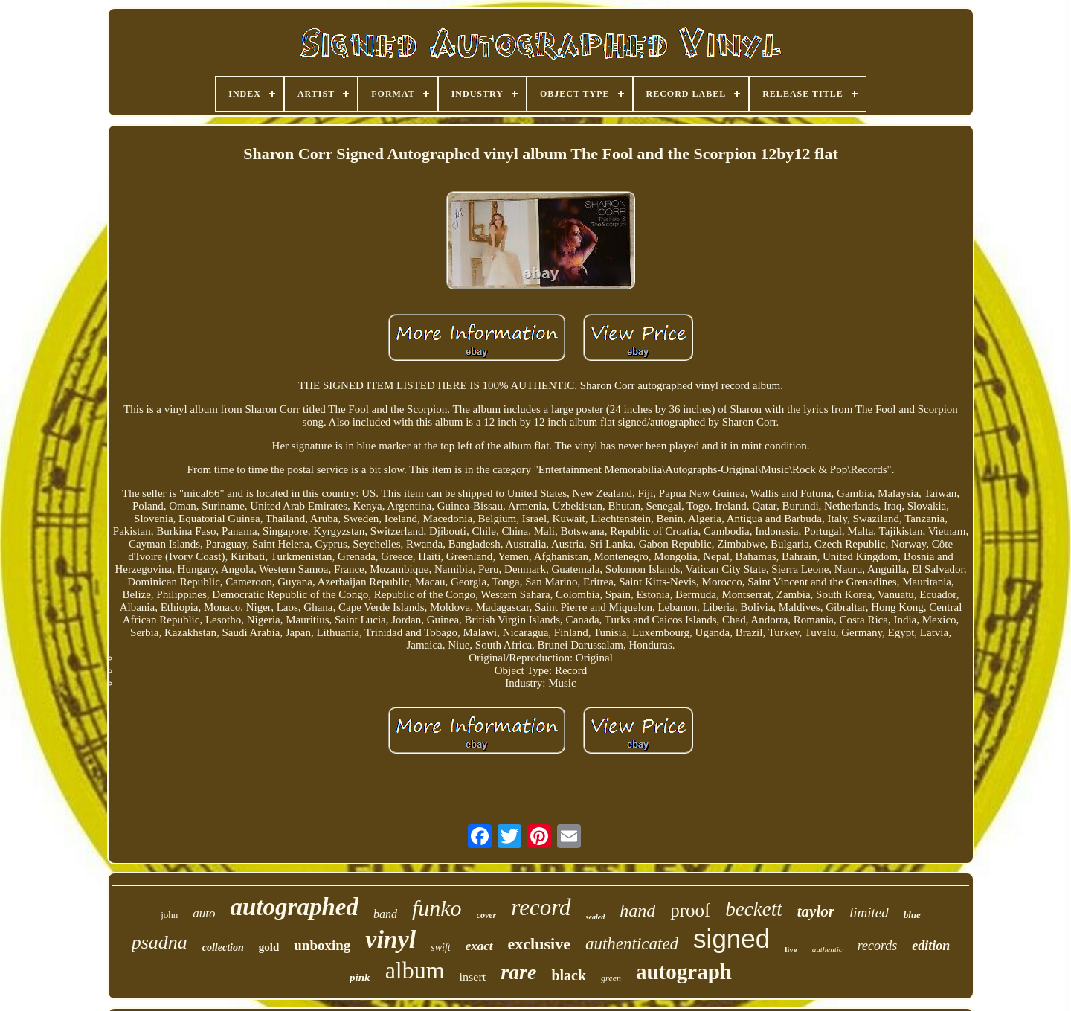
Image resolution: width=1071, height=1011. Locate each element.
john (169, 914)
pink (360, 977)
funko (437, 908)
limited (869, 912)
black (568, 975)
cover (487, 915)
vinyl (390, 939)
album (415, 970)
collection (223, 947)
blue (912, 914)
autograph (684, 971)
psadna (159, 942)
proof (690, 910)
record (540, 907)
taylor (815, 911)
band (385, 914)
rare (518, 971)
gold (269, 947)
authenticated (631, 943)
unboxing (322, 945)
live (791, 949)
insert (473, 977)
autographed (294, 906)
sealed (595, 917)
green (611, 978)
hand (637, 910)
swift (440, 947)
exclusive (539, 943)
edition (931, 945)
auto (204, 913)
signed (731, 938)
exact (479, 946)
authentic (827, 949)
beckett (753, 909)
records (878, 945)
